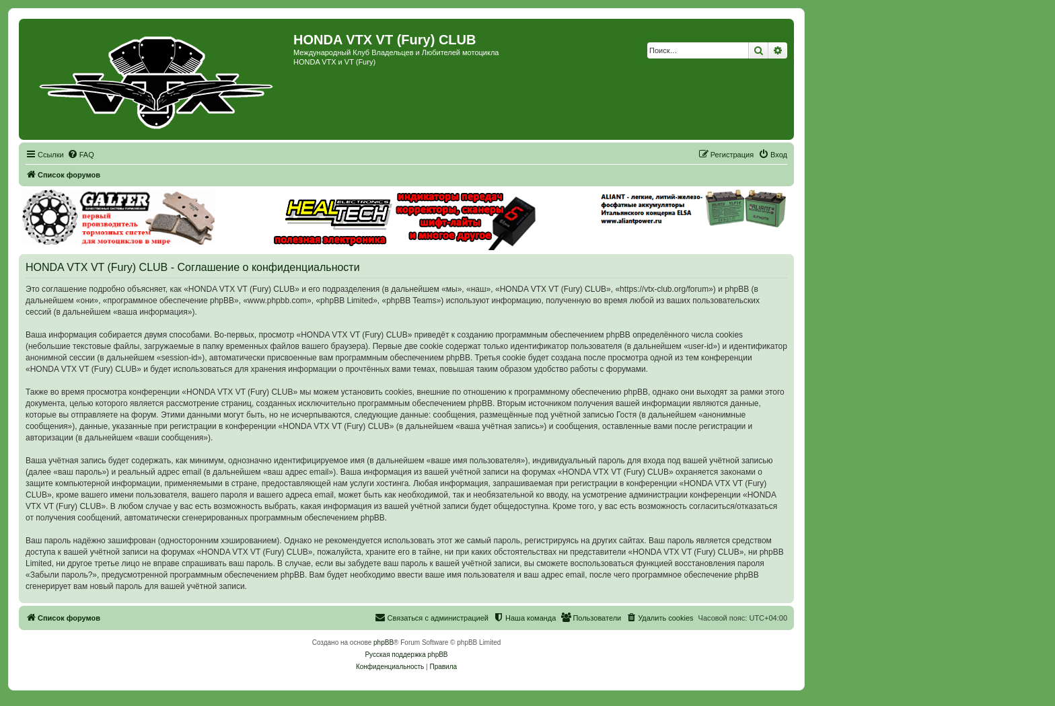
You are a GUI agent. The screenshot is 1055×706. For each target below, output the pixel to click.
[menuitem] (80, 155)
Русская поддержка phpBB (406, 654)
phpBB (383, 642)
